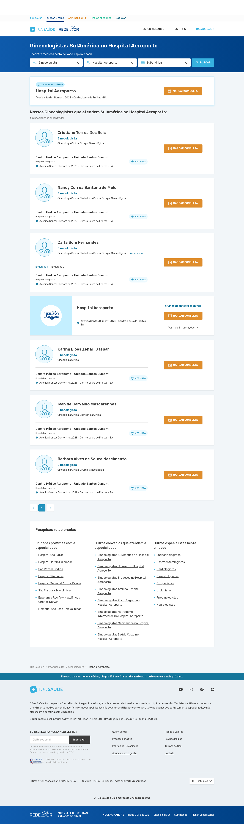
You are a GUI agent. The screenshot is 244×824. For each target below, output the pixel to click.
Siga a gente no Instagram (191, 689)
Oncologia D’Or (162, 814)
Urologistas (164, 590)
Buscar (203, 62)
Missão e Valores (174, 731)
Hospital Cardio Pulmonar (55, 562)
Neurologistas (166, 604)
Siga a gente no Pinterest (212, 689)
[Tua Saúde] (46, 689)
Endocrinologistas (168, 555)
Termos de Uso (173, 746)
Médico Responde (101, 18)
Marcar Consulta (55, 667)
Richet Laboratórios (203, 814)
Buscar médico (55, 18)
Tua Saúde (36, 18)
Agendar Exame (77, 18)
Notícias (121, 18)
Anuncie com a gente (124, 753)
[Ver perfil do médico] (44, 138)
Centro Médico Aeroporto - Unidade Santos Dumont (72, 157)
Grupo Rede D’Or (140, 797)
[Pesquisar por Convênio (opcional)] (186, 63)
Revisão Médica (173, 738)
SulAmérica (180, 814)
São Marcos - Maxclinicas (55, 590)
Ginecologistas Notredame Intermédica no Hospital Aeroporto (120, 614)
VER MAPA (138, 161)
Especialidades (152, 29)
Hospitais (178, 29)
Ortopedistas (165, 583)
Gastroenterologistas (171, 562)
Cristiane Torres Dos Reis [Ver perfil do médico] (81, 132)
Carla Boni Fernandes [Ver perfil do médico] (78, 242)
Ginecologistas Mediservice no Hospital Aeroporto (123, 625)
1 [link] (41, 508)
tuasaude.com (204, 29)
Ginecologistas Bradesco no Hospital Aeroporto (121, 580)
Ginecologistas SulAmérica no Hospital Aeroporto (123, 557)
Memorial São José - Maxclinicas (59, 609)
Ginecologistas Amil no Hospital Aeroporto (118, 591)
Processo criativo (122, 738)
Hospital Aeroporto (56, 90)
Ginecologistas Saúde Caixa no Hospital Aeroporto (118, 636)
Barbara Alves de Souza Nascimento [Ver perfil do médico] (92, 459)
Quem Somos (120, 731)
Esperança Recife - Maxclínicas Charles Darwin (59, 600)
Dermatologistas (168, 576)
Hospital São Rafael (51, 555)
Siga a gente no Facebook (202, 689)
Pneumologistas (167, 597)
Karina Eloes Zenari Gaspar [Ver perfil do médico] (83, 349)
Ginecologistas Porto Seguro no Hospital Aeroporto (118, 602)
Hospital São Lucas (51, 576)
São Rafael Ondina (50, 569)
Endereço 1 (41, 266)
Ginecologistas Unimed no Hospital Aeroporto (120, 568)
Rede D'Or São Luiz (138, 814)
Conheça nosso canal (180, 689)
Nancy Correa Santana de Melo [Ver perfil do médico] (86, 187)
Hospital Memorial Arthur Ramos (59, 583)
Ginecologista (76, 667)
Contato (169, 753)
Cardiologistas (166, 569)
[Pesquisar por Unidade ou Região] (132, 63)
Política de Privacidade (125, 746)
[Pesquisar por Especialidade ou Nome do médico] (78, 63)
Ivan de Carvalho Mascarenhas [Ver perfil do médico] (86, 404)
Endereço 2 (57, 266)
